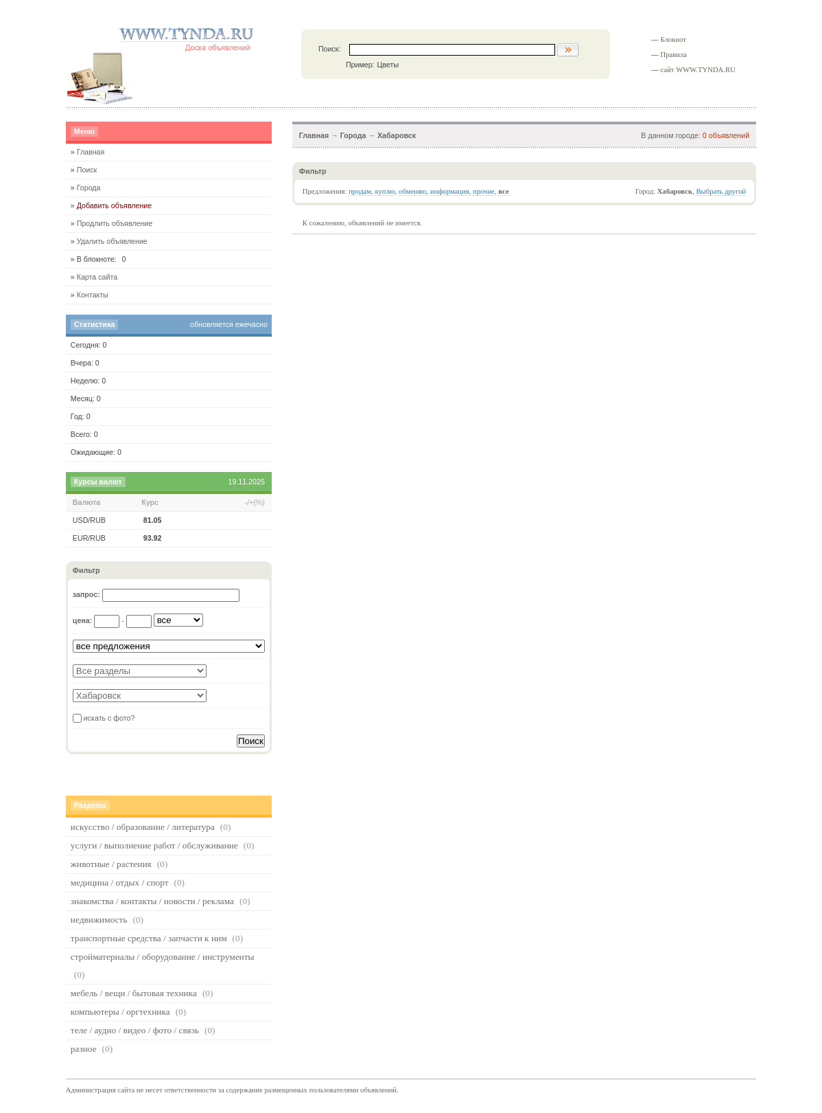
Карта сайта (97, 277)
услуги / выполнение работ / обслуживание (154, 845)
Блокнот (673, 39)
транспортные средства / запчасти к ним (149, 938)
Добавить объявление (114, 205)
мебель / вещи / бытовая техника (134, 993)
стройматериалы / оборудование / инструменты (163, 957)
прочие (484, 191)
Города (353, 135)
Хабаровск (396, 135)
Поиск (87, 170)
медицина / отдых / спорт (120, 882)
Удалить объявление (112, 241)
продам (360, 191)
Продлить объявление (115, 223)
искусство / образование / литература (143, 827)
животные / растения (111, 864)
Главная (314, 135)
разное (84, 1049)
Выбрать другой (721, 191)
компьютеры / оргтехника (120, 1012)
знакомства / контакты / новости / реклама (152, 901)
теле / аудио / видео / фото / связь (135, 1030)
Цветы (388, 64)
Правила (674, 54)
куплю (385, 191)
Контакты (92, 295)
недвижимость (99, 919)
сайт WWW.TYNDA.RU (698, 70)
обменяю (413, 191)
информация (449, 191)
